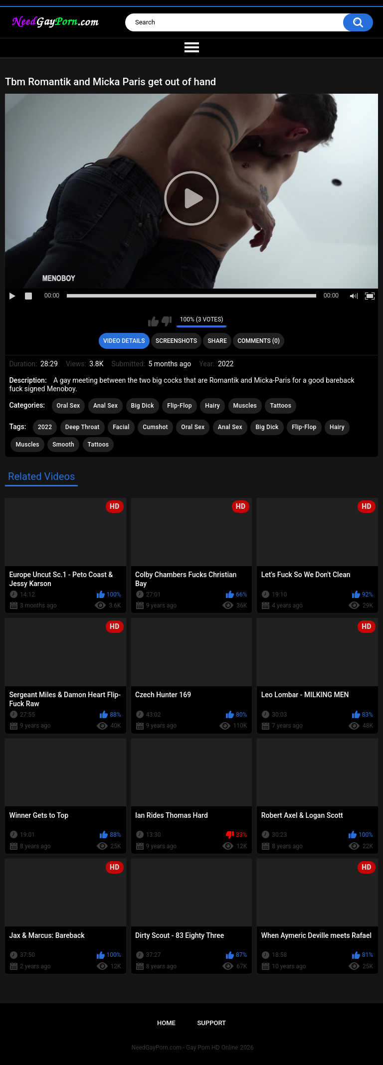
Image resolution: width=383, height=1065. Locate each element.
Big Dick (142, 405)
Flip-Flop (179, 405)
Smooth (63, 444)
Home (166, 1023)
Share (217, 340)
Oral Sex (68, 405)
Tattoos (280, 405)
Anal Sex (105, 405)
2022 (45, 427)
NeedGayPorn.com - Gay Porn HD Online (185, 1047)
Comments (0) (258, 340)
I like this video (153, 321)
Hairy (212, 405)
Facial (121, 427)
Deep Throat (82, 427)
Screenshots (176, 340)
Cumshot (155, 427)
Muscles (245, 405)
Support (211, 1023)
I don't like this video (166, 321)
